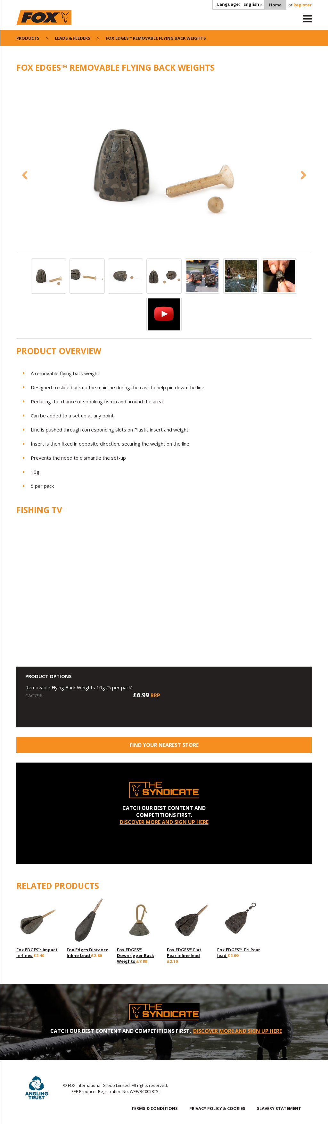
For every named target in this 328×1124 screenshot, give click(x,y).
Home (275, 5)
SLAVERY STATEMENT (279, 1108)
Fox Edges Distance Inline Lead (87, 952)
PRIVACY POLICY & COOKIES (217, 1108)
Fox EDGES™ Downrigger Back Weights (135, 955)
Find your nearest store (164, 744)
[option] (164, 166)
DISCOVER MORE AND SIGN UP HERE (164, 822)
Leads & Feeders (72, 38)
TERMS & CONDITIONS (154, 1108)
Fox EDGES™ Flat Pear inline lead (184, 952)
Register (302, 5)
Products (27, 38)
